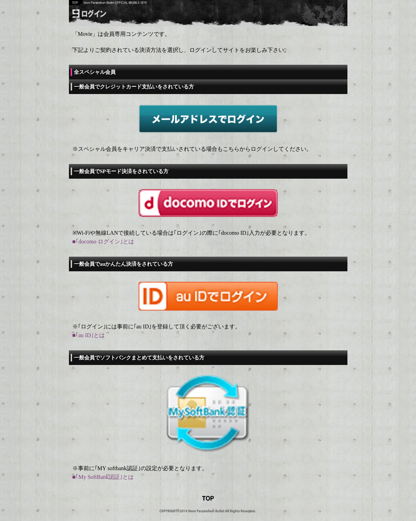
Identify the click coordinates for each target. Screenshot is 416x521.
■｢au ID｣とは (88, 335)
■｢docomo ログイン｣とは (103, 241)
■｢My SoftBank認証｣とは (103, 477)
